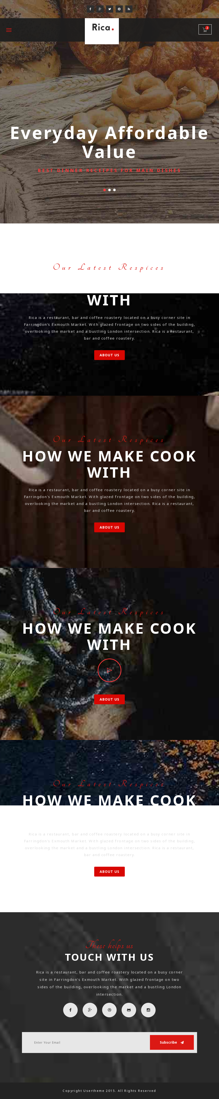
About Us (110, 355)
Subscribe (172, 1042)
